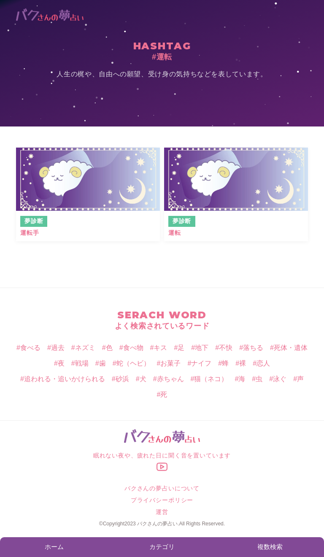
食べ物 (133, 347)
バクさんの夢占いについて (162, 488)
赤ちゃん (170, 378)
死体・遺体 (291, 347)
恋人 (263, 363)
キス (160, 347)
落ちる (253, 347)
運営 (162, 512)
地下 (201, 347)
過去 (58, 347)
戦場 (82, 363)
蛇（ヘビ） (133, 363)
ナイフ (201, 363)
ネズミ (85, 347)
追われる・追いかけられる (64, 378)
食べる (30, 347)
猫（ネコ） (211, 378)
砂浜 (122, 378)
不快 (225, 347)
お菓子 (170, 363)
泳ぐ (279, 378)
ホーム (54, 546)
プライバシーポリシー (162, 500)
